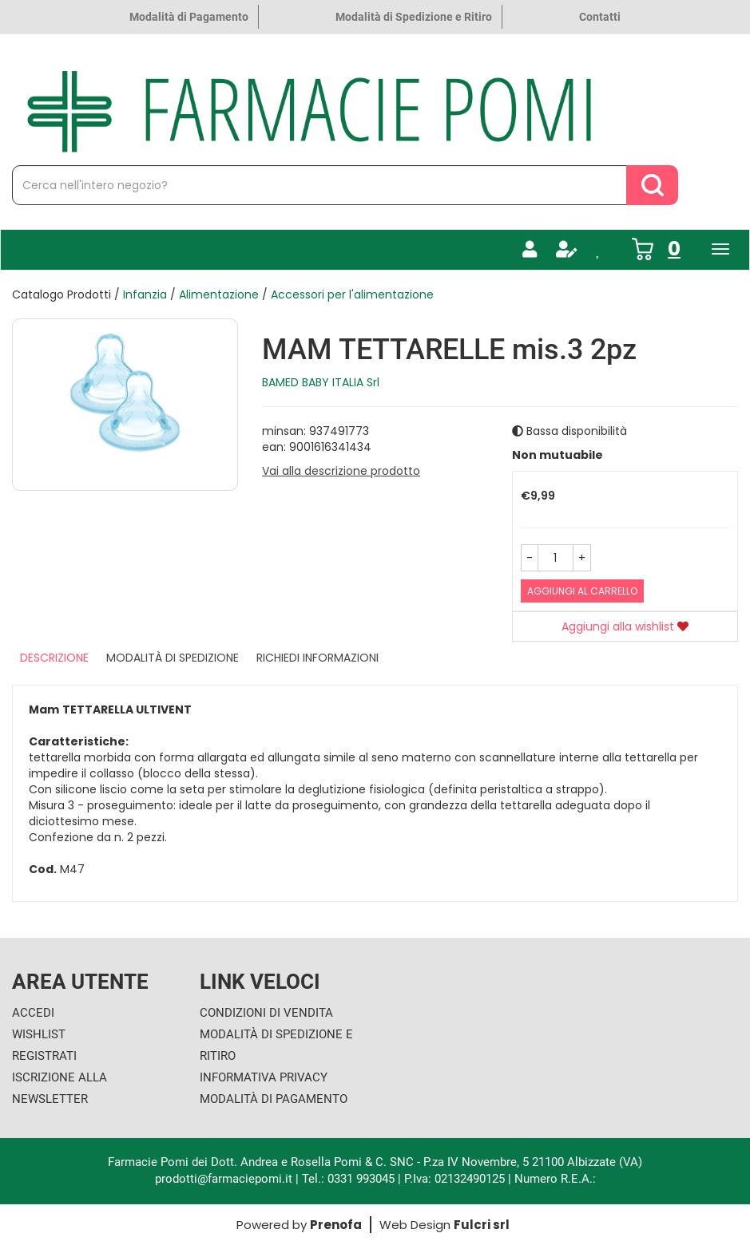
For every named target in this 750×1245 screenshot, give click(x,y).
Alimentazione (219, 294)
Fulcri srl (482, 1224)
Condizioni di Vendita (266, 1013)
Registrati (44, 1056)
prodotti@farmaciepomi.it (225, 1179)
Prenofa (336, 1224)
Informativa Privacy (263, 1077)
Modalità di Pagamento (188, 16)
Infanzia (145, 294)
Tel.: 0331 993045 (348, 1179)
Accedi (33, 1013)
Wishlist (38, 1034)
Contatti (600, 16)
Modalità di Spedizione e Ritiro (413, 16)
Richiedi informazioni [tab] (317, 658)
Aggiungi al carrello (582, 591)
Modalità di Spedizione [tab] (172, 658)
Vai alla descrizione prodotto (341, 471)
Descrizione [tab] (54, 658)
